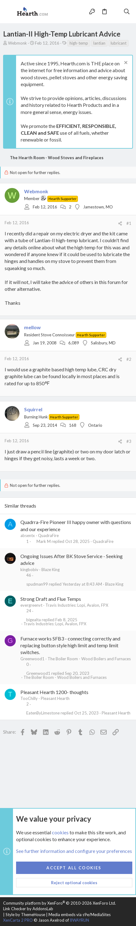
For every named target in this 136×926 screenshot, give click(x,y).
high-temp (79, 43)
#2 (128, 359)
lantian (99, 43)
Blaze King (50, 569)
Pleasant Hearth (55, 698)
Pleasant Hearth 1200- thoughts (54, 692)
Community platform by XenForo (59, 903)
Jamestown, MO (98, 206)
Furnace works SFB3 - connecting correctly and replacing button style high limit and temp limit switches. (70, 645)
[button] (9, 12)
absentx (27, 535)
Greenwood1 (32, 658)
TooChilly (29, 698)
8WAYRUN (79, 920)
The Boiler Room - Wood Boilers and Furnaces (89, 658)
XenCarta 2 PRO (18, 920)
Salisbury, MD (103, 342)
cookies (60, 832)
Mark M (43, 541)
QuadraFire (48, 535)
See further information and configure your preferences (74, 851)
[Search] (127, 11)
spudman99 (37, 584)
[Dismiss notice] (125, 63)
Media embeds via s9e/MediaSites (80, 914)
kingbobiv (29, 569)
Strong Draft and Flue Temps (50, 599)
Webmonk (17, 43)
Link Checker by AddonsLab (28, 908)
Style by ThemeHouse (25, 914)
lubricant (118, 43)
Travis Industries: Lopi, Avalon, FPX (76, 605)
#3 (128, 441)
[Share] (120, 223)
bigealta (33, 620)
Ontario (95, 425)
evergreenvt (31, 605)
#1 (128, 223)
